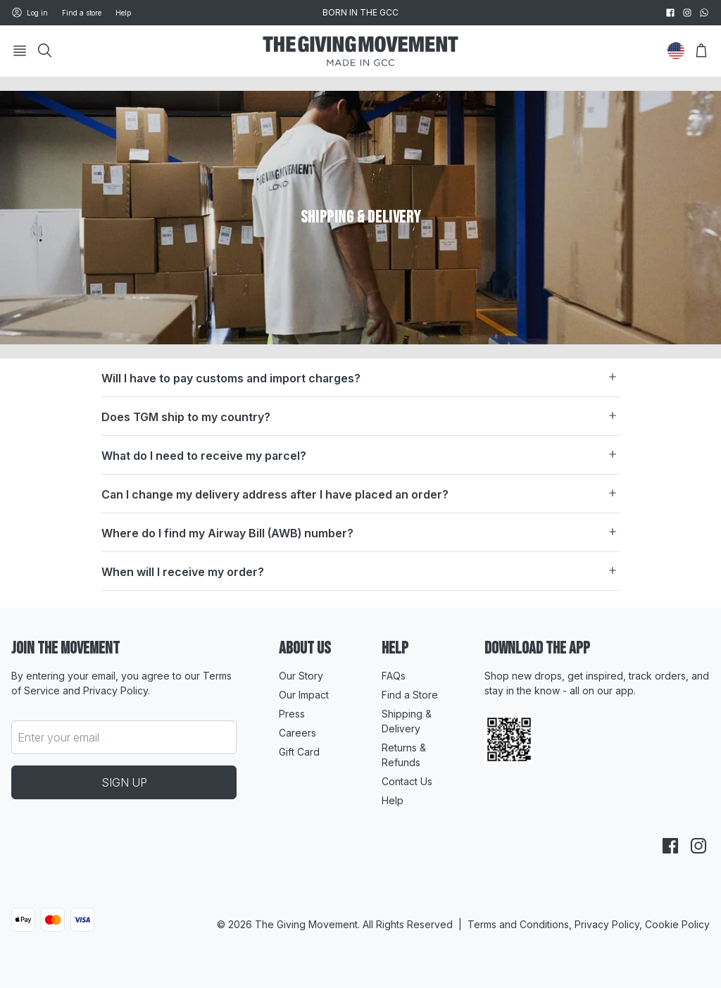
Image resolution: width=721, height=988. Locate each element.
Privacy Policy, (610, 924)
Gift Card (299, 752)
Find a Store (410, 695)
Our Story (301, 676)
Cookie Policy (677, 924)
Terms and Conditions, (521, 924)
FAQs (394, 676)
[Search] (45, 50)
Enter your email (58, 737)
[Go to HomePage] (360, 51)
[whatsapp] (704, 12)
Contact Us (407, 781)
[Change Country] (675, 50)
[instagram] (687, 12)
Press (292, 714)
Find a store (81, 12)
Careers (297, 733)
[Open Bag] (701, 50)
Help (123, 12)
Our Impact (304, 695)
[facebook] (670, 12)
